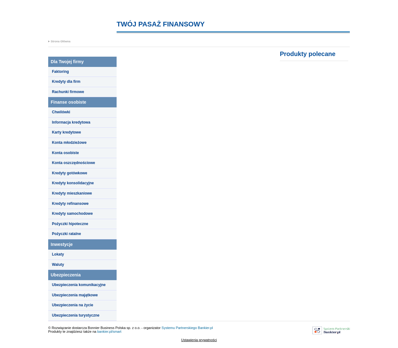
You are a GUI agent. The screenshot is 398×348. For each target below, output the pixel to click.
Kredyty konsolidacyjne (73, 183)
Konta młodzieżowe (69, 142)
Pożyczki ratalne (66, 234)
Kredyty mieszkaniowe (72, 193)
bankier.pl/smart (109, 331)
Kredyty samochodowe (72, 213)
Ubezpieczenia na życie (72, 305)
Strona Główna (61, 41)
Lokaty (58, 254)
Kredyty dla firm (66, 81)
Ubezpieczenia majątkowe (75, 295)
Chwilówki (61, 112)
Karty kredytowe (66, 132)
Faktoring (60, 71)
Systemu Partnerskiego (179, 328)
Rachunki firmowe (68, 92)
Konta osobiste (65, 153)
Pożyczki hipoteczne (70, 224)
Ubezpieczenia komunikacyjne (79, 285)
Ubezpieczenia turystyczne (76, 315)
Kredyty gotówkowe (69, 173)
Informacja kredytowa (71, 122)
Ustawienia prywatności (199, 340)
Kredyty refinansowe (70, 203)
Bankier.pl (205, 328)
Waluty (58, 264)
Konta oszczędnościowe (73, 163)
